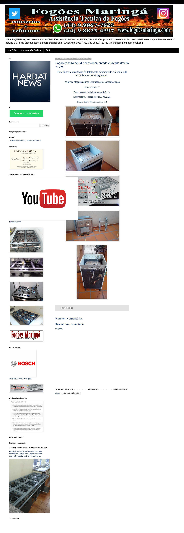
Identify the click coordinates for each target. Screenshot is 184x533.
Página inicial (92, 389)
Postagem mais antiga (120, 389)
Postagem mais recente (64, 389)
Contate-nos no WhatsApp (26, 113)
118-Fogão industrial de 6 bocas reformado (28, 447)
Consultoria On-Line (31, 50)
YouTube (12, 50)
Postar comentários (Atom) (71, 393)
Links (49, 50)
